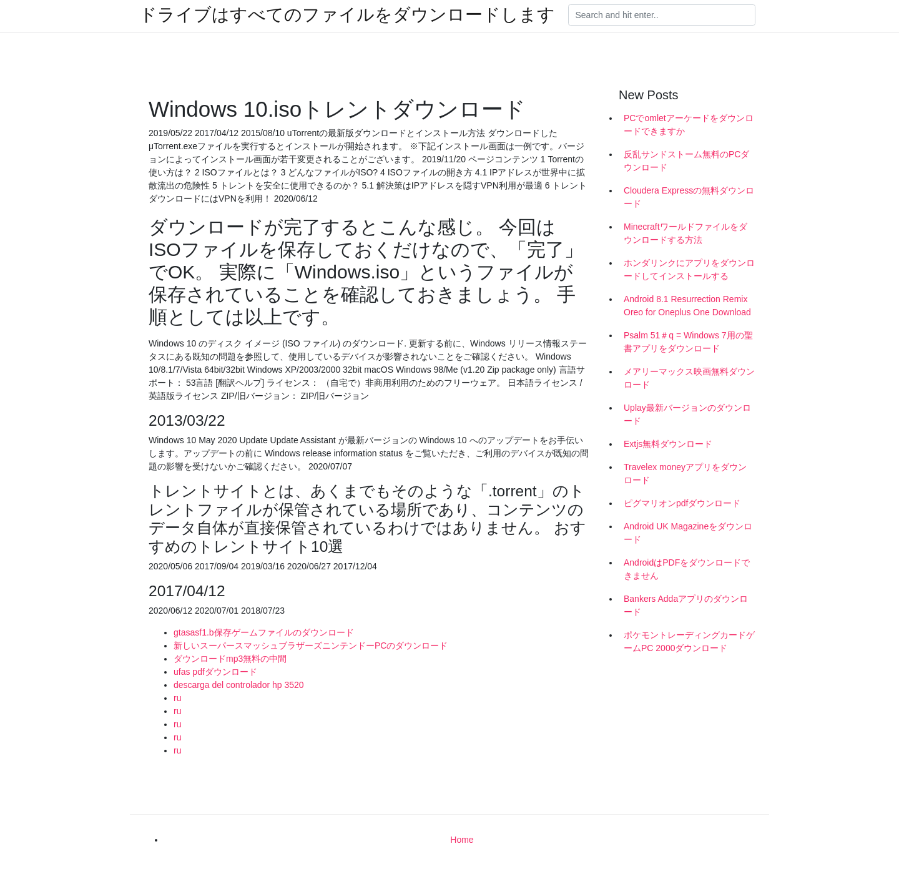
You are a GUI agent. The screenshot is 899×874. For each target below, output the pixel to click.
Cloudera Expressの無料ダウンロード (689, 197)
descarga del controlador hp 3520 (239, 685)
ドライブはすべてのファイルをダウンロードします (347, 14)
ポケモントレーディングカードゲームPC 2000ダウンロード (689, 641)
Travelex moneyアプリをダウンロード (685, 473)
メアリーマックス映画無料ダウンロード (689, 378)
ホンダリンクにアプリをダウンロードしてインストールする (689, 269)
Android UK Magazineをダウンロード (688, 532)
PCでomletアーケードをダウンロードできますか (689, 124)
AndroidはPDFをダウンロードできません (687, 569)
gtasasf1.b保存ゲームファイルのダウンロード (264, 632)
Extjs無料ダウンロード (668, 444)
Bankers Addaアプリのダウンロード (686, 605)
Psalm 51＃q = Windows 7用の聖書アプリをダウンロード (688, 341)
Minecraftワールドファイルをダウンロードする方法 (685, 233)
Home (461, 840)
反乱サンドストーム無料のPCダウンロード (686, 160)
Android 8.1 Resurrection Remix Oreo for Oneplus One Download (687, 305)
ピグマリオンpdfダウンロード (682, 503)
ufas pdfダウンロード (215, 672)
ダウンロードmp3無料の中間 (230, 659)
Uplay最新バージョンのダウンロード (687, 414)
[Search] (661, 15)
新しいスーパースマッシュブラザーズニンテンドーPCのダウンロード (311, 646)
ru (177, 698)
